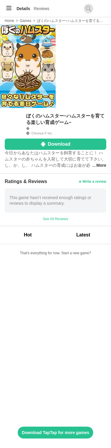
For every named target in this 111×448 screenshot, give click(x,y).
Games (25, 21)
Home (9, 21)
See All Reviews (55, 219)
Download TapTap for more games (55, 432)
